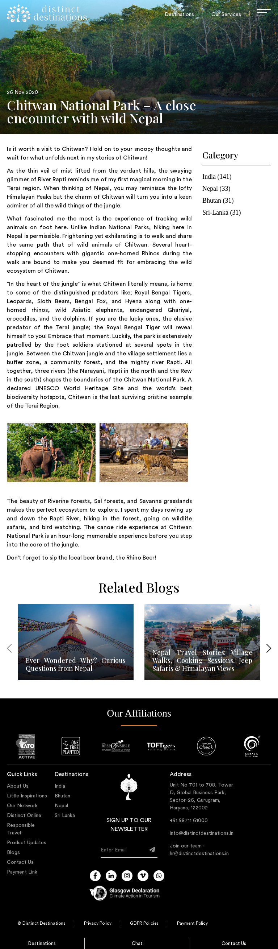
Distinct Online (24, 815)
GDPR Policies (144, 923)
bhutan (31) (217, 200)
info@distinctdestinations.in (201, 833)
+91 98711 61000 (189, 820)
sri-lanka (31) (221, 212)
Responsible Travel (21, 829)
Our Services (226, 14)
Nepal (61, 805)
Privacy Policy (97, 923)
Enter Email (114, 850)
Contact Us (234, 943)
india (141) (216, 176)
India (60, 786)
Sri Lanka (65, 815)
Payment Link (22, 872)
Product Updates (26, 842)
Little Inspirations (27, 796)
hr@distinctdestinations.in (199, 853)
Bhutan (62, 796)
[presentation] (9, 649)
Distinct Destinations (44, 923)
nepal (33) (216, 188)
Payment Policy (192, 923)
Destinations (42, 943)
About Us (18, 786)
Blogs (13, 852)
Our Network (22, 805)
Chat (137, 943)
